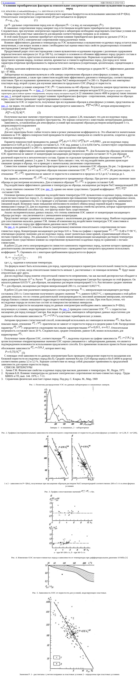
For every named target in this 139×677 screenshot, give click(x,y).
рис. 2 (4, 105)
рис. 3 (49, 189)
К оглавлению (9, 2)
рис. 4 (11, 227)
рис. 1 (40, 90)
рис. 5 (66, 309)
